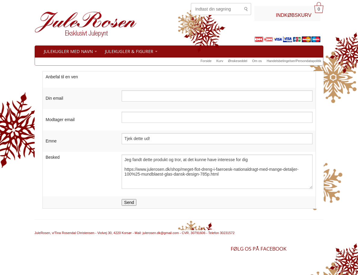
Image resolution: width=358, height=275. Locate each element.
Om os (257, 61)
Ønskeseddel (237, 61)
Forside (206, 61)
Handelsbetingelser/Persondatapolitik (294, 61)
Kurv (219, 61)
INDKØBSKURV (293, 15)
